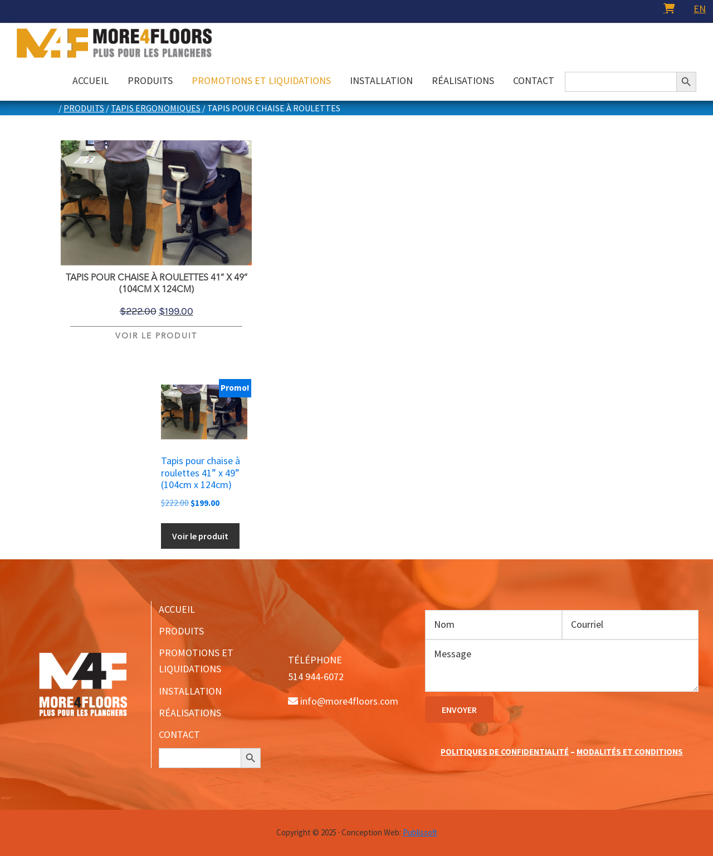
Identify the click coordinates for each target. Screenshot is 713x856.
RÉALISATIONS (190, 712)
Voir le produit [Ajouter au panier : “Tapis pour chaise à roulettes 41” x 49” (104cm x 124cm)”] (156, 336)
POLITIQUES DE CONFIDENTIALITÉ (505, 751)
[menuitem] (700, 9)
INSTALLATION (190, 691)
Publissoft (420, 832)
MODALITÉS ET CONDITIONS (630, 751)
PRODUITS (181, 630)
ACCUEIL (177, 609)
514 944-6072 (316, 676)
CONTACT (179, 734)
